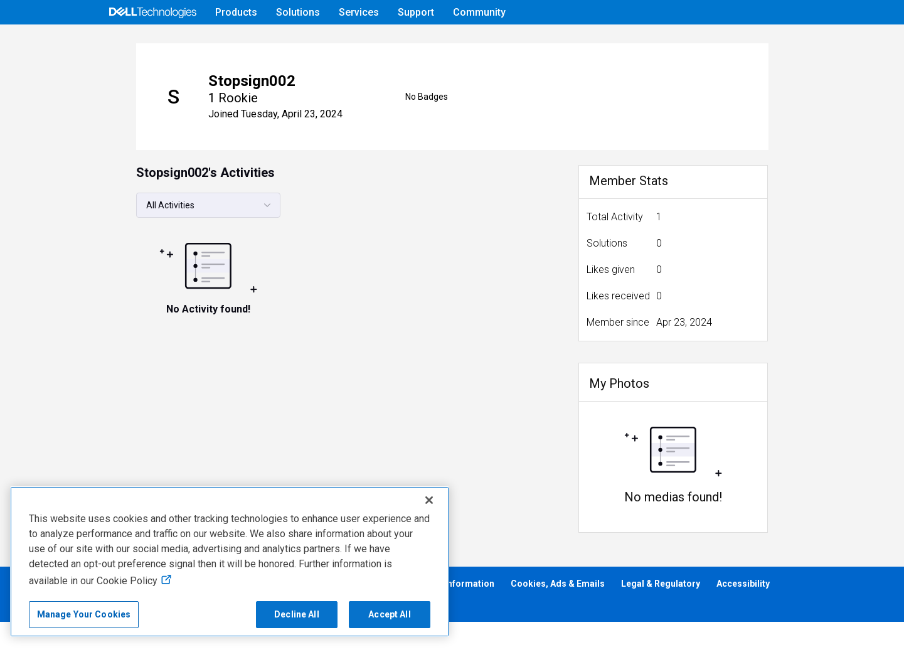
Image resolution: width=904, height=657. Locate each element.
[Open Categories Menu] (152, 42)
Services (359, 12)
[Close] (429, 500)
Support (416, 12)
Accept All (389, 614)
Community (479, 12)
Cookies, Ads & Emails (558, 619)
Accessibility (743, 619)
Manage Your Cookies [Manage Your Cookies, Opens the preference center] (84, 614)
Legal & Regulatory (660, 619)
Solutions (298, 12)
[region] (229, 561)
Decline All (296, 614)
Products (236, 12)
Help (718, 42)
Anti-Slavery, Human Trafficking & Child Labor (108, 639)
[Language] (799, 42)
